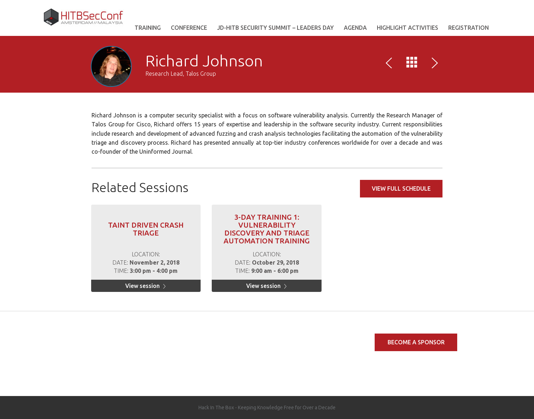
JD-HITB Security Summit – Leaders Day (275, 27)
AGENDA (355, 27)
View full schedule (401, 188)
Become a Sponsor (416, 342)
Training (148, 27)
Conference (189, 27)
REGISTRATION (468, 27)
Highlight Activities (407, 27)
